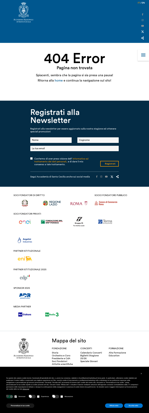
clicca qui (26, 389)
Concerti (86, 348)
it (139, 3)
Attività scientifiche (62, 364)
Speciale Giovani (89, 361)
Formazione (116, 348)
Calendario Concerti (91, 353)
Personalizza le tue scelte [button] (20, 405)
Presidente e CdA (61, 358)
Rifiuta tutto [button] (114, 405)
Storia (55, 353)
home (59, 80)
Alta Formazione (117, 353)
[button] (141, 373)
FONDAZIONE (59, 348)
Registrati (110, 164)
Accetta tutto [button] (133, 405)
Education (114, 355)
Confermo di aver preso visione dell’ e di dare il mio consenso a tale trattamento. (61, 162)
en (143, 3)
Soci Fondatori (59, 361)
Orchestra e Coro (61, 355)
